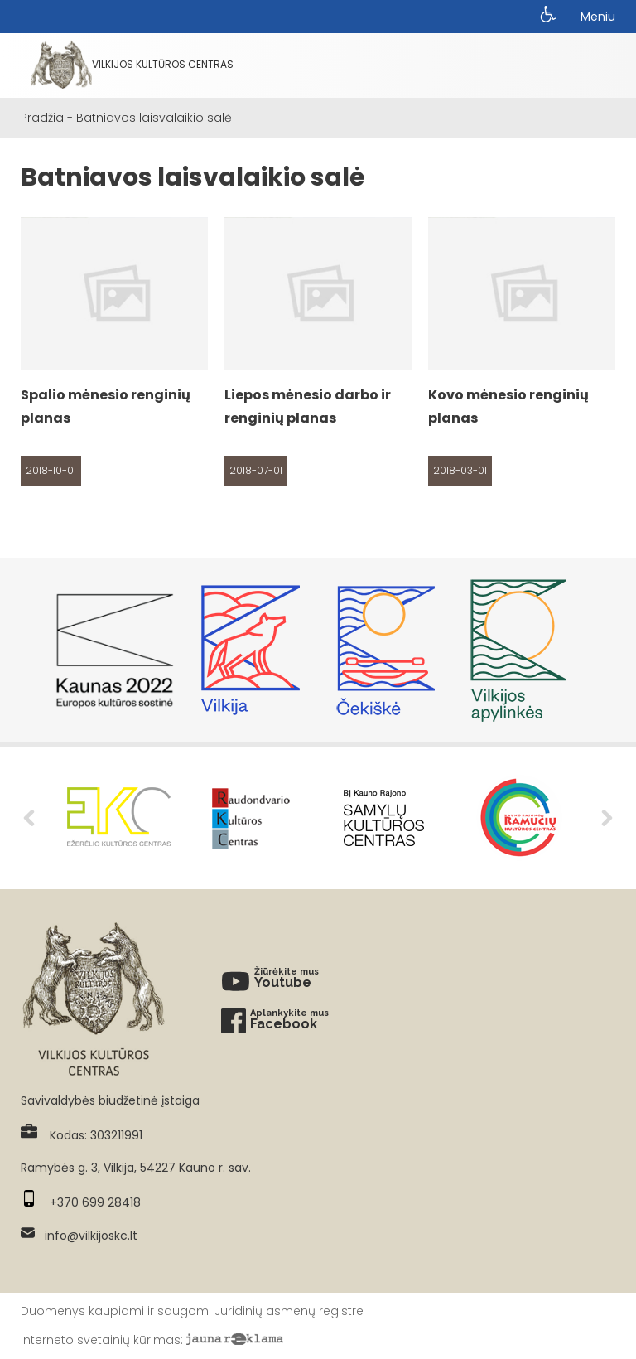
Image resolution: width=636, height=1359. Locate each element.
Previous (29, 818)
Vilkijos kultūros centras (132, 64)
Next (607, 818)
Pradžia (42, 117)
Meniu (598, 16)
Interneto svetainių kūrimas (101, 1340)
